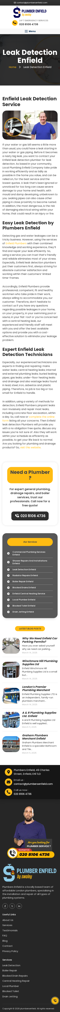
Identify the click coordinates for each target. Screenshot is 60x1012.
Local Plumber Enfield (21, 599)
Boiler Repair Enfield (20, 581)
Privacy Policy (10, 951)
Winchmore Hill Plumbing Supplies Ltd (39, 662)
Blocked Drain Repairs (15, 975)
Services (7, 925)
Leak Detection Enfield (21, 569)
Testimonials (10, 930)
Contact (7, 946)
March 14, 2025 (29, 653)
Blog (5, 940)
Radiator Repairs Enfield (22, 575)
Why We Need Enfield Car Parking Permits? (39, 640)
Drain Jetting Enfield (20, 612)
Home (13, 67)
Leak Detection (11, 965)
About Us (7, 920)
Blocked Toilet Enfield (21, 606)
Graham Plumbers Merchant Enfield (35, 737)
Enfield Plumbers (16, 243)
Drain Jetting (10, 996)
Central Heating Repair (16, 980)
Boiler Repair (9, 970)
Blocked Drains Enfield (21, 587)
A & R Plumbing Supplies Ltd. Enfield (39, 714)
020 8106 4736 (30, 515)
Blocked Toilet (10, 991)
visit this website (30, 447)
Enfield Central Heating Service (26, 593)
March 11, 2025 (29, 727)
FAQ (4, 935)
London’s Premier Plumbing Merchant (36, 688)
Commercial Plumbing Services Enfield (26, 553)
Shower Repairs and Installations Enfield (27, 562)
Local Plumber (10, 986)
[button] (30, 31)
